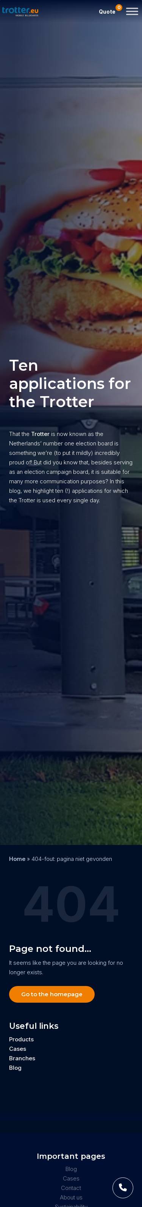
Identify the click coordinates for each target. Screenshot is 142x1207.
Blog (15, 1067)
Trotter (40, 433)
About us (71, 1197)
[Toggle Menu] (132, 11)
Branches (22, 1058)
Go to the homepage (52, 994)
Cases (17, 1048)
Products (21, 1039)
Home (17, 858)
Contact (71, 1187)
